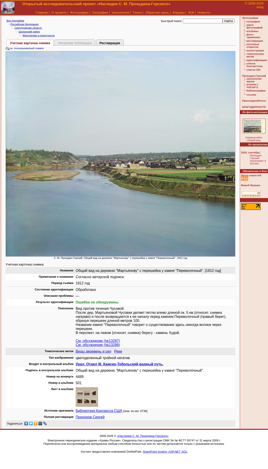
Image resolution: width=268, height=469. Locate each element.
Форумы (178, 12)
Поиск (137, 12)
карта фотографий (255, 26)
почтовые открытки (253, 45)
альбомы (252, 31)
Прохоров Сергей (90, 417)
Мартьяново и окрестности (39, 35)
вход (260, 7)
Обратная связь (157, 12)
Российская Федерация (25, 24)
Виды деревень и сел (93, 351)
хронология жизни (254, 80)
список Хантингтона (254, 65)
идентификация (257, 60)
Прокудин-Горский (254, 75)
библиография (256, 90)
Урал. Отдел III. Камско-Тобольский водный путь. (119, 364)
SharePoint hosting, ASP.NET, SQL (165, 451)
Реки (118, 351)
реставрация (255, 40)
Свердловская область (28, 27)
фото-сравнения (253, 36)
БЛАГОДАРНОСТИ (254, 107)
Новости (204, 12)
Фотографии (79, 12)
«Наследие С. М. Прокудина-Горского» (142, 436)
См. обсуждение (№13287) (98, 341)
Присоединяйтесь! (254, 100)
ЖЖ (191, 12)
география (253, 21)
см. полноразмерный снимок (25, 48)
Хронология (120, 12)
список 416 (253, 69)
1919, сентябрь (250, 152)
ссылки (251, 94)
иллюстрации (255, 50)
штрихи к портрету (252, 85)
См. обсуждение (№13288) (98, 345)
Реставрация (109, 43)
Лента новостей (251, 175)
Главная (42, 12)
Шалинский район (29, 31)
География (100, 12)
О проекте (58, 12)
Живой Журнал (250, 185)
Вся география (15, 20)
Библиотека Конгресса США (99, 411)
